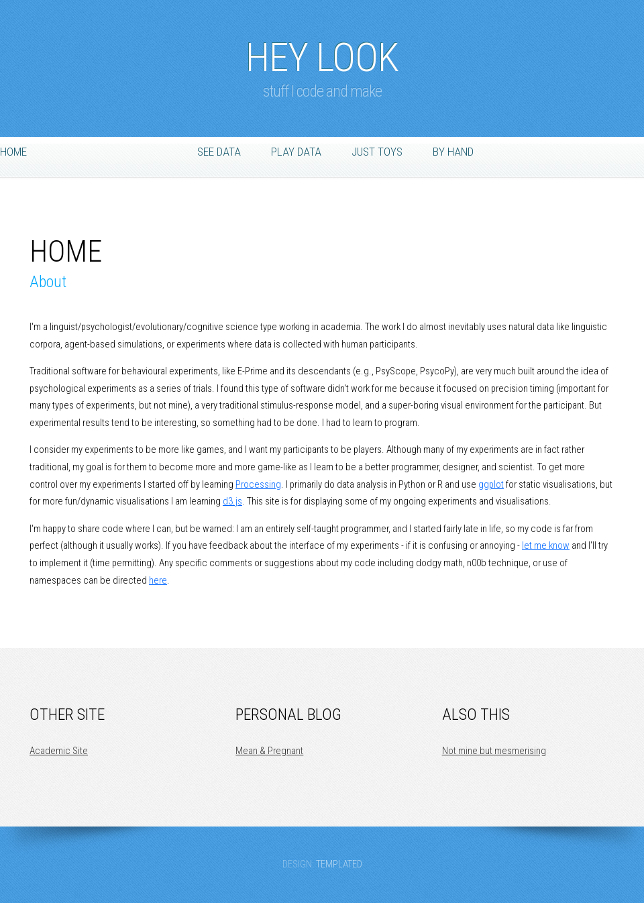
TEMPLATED (339, 864)
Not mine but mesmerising (494, 751)
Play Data (296, 151)
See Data (219, 151)
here (158, 580)
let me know (546, 545)
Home (13, 151)
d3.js (232, 501)
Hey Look (322, 51)
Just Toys (377, 151)
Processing (258, 484)
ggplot (491, 484)
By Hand (453, 151)
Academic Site (59, 751)
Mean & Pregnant (269, 751)
